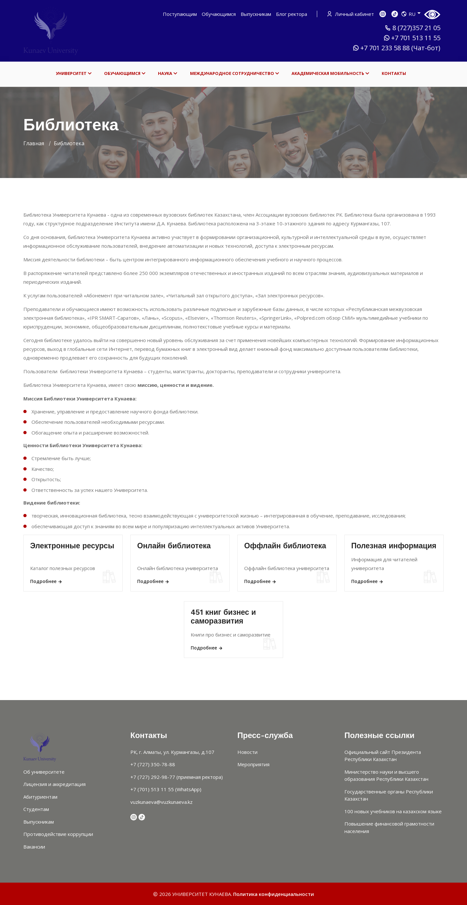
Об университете (44, 771)
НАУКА (167, 73)
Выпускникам (256, 14)
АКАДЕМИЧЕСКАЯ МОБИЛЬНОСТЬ (330, 73)
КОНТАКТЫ (394, 73)
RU (411, 14)
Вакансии (34, 846)
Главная (33, 143)
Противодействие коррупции (58, 834)
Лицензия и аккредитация (54, 784)
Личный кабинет (351, 14)
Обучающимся (219, 14)
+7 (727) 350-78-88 (152, 764)
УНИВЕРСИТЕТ (73, 73)
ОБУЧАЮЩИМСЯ (124, 73)
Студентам (36, 809)
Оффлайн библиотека (285, 546)
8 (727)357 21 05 (412, 28)
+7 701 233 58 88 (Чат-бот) (396, 48)
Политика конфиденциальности (273, 894)
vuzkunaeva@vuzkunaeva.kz (161, 802)
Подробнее (46, 581)
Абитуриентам (40, 796)
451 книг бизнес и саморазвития (223, 617)
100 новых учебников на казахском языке (393, 811)
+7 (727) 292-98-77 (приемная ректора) (176, 777)
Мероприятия (253, 764)
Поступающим (180, 14)
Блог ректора (291, 14)
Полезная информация (394, 546)
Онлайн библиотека (174, 546)
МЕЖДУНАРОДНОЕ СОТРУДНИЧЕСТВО (234, 73)
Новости (247, 752)
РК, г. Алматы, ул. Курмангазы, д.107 (172, 752)
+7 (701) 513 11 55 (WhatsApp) (165, 789)
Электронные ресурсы (72, 546)
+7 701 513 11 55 (411, 38)
